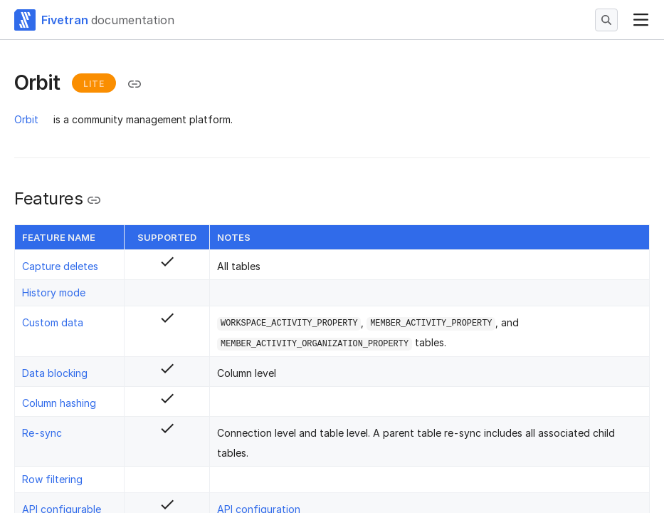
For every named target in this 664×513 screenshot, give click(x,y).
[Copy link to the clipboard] (134, 84)
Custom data (52, 322)
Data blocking (55, 373)
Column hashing (59, 403)
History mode (53, 292)
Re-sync (42, 433)
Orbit (26, 119)
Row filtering (52, 479)
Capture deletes (60, 266)
